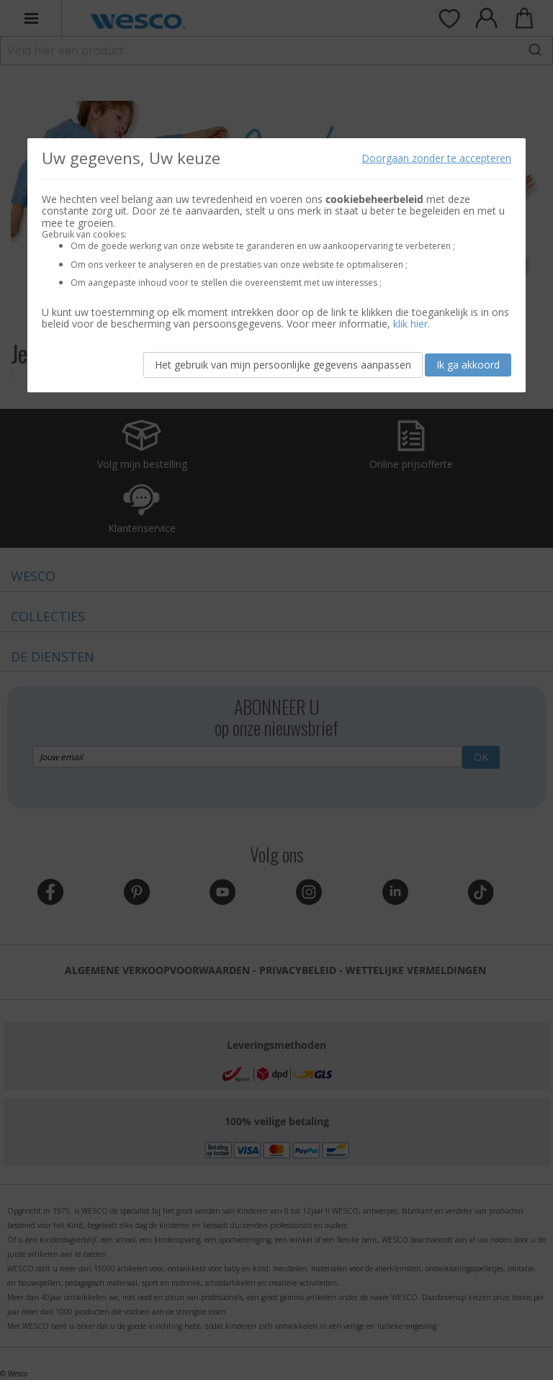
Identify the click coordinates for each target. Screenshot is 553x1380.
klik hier (410, 323)
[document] (276, 265)
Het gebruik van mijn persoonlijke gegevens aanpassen (283, 364)
